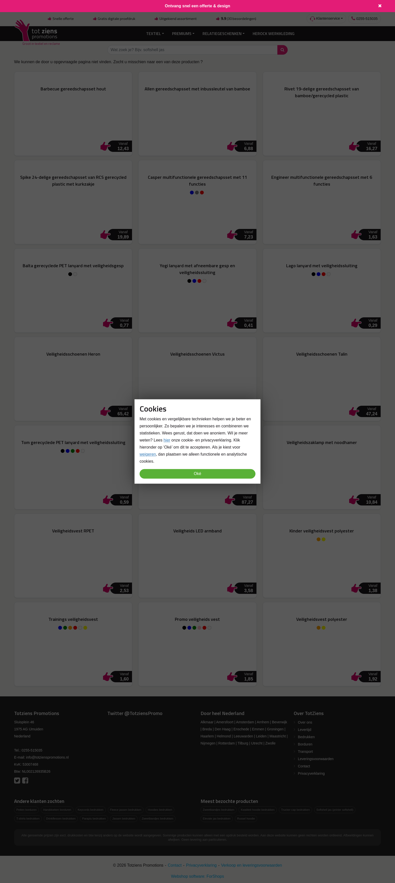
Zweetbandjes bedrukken (157, 817)
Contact (304, 765)
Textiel (153, 33)
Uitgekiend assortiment (175, 18)
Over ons (305, 722)
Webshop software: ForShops (197, 875)
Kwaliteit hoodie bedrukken (258, 808)
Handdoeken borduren (57, 808)
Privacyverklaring (311, 773)
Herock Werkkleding (273, 33)
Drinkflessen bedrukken (61, 817)
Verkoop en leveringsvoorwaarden (251, 864)
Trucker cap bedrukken (295, 808)
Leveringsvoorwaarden (316, 758)
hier (166, 440)
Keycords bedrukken (91, 808)
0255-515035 (364, 18)
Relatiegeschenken (222, 33)
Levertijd (304, 729)
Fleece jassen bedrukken (125, 808)
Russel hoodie (246, 817)
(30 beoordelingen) (235, 18)
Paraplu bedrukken (94, 817)
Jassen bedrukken (123, 817)
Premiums (181, 33)
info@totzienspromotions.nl (47, 757)
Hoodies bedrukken (160, 808)
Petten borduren (26, 808)
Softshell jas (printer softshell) (334, 808)
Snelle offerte (60, 18)
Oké (197, 474)
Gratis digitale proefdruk (114, 18)
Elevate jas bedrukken (217, 817)
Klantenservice (325, 18)
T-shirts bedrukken (28, 817)
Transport (305, 751)
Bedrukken (306, 736)
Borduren (305, 743)
